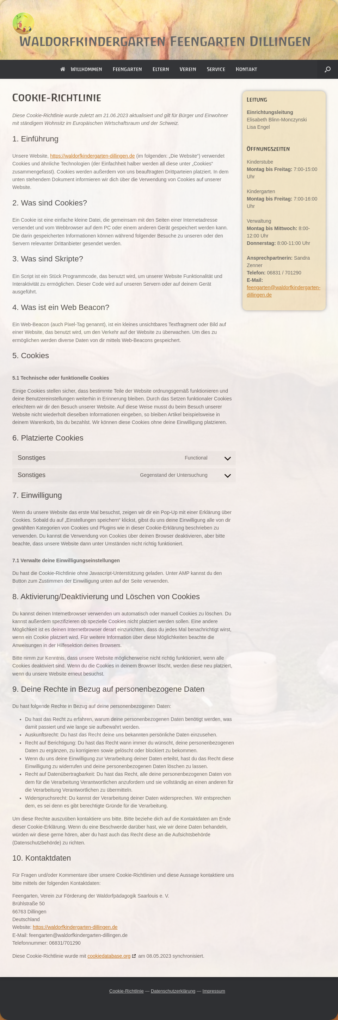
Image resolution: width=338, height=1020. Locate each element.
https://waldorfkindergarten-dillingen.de (92, 156)
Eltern (161, 69)
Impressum (214, 991)
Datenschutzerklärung (173, 991)
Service (216, 69)
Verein (188, 69)
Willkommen (81, 69)
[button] (327, 69)
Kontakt (246, 69)
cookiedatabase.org (108, 956)
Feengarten (127, 69)
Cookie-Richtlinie (126, 991)
